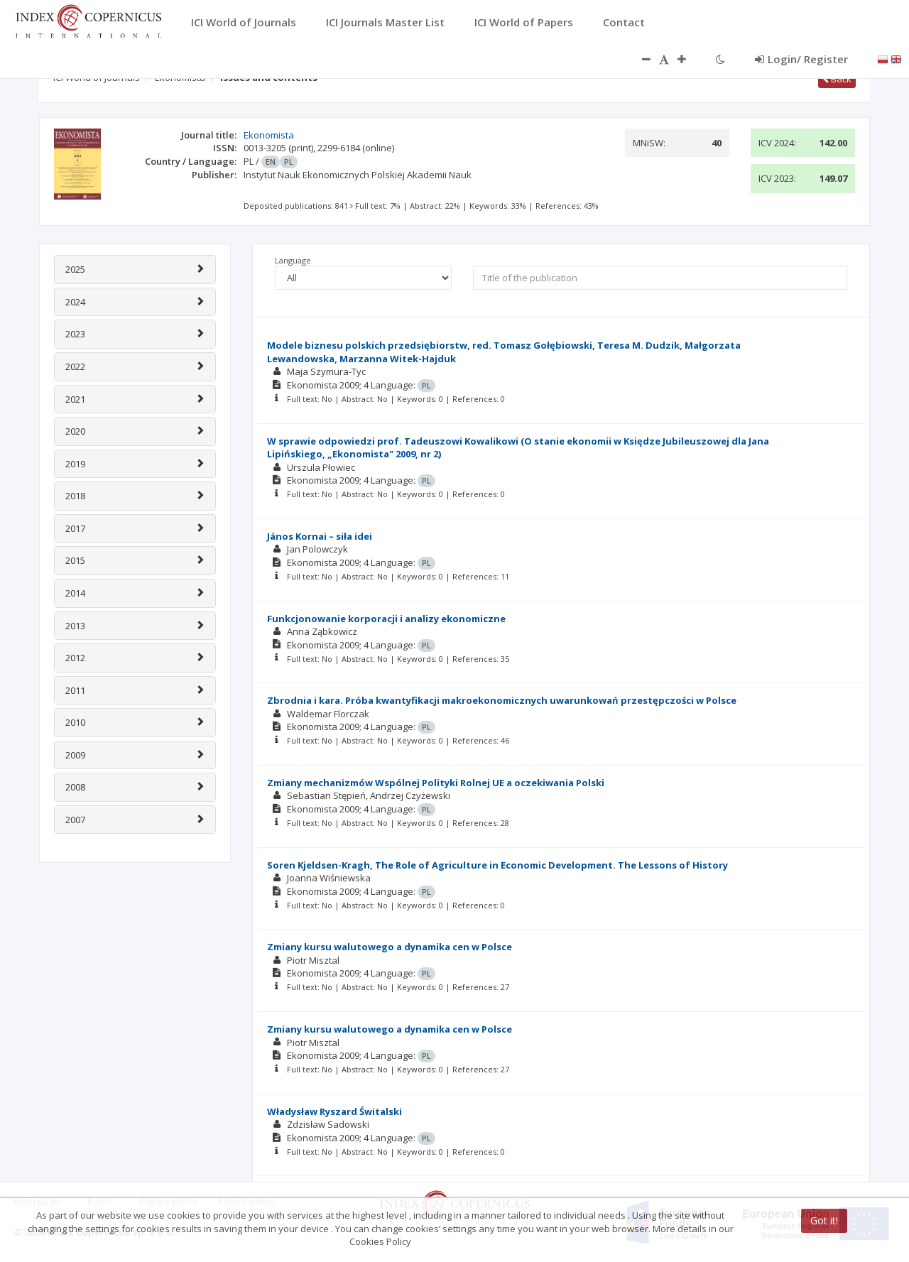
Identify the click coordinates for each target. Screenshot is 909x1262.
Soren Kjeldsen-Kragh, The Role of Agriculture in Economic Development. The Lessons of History (497, 865)
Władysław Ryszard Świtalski (334, 1111)
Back (836, 78)
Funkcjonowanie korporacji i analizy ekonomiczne (386, 618)
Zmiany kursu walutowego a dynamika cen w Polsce (389, 946)
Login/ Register (801, 59)
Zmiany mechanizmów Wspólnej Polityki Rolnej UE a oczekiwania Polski (435, 782)
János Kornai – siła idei (319, 536)
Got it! (824, 1220)
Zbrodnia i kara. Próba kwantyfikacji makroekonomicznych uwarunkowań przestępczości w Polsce (501, 700)
